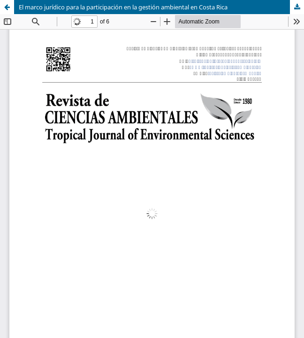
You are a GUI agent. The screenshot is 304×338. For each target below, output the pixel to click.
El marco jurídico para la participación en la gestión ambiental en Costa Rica (123, 7)
